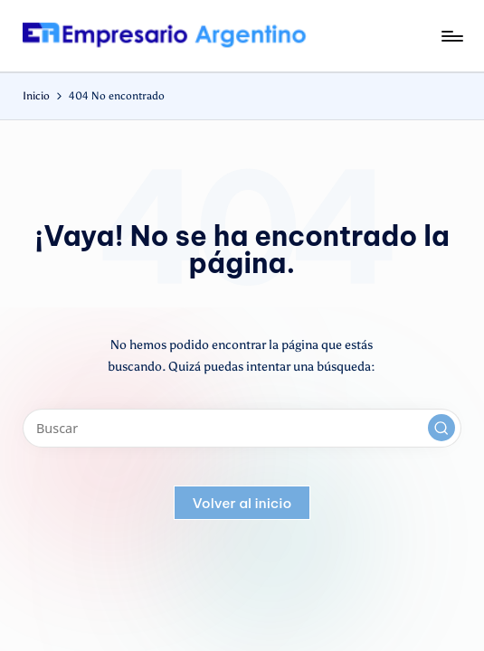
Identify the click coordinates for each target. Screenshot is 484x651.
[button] (441, 427)
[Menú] (450, 36)
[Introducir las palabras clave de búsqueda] (241, 428)
